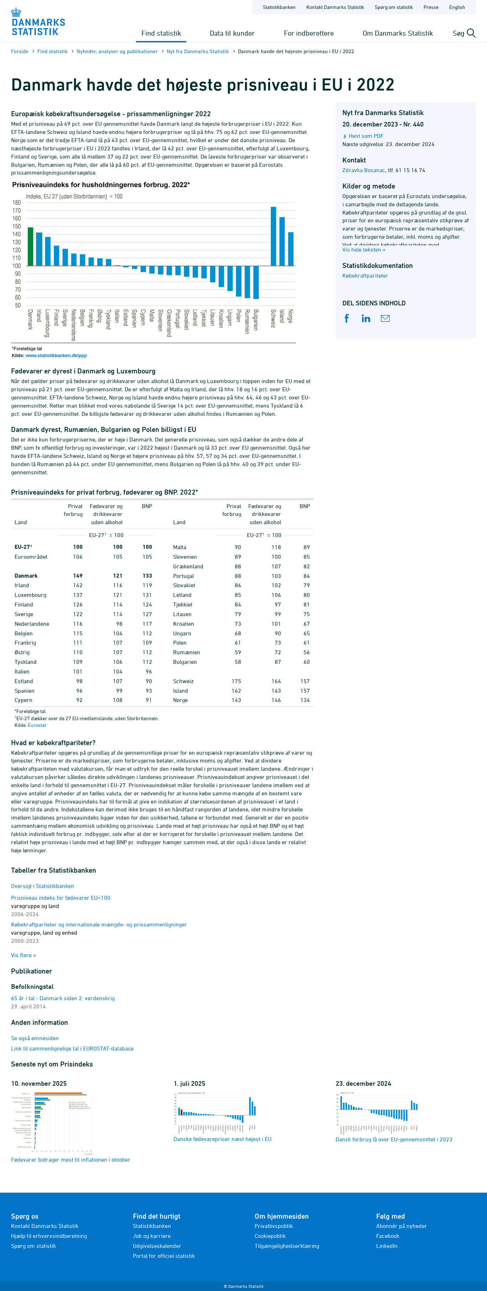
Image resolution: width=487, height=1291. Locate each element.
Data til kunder (232, 33)
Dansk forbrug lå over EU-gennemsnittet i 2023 (394, 1116)
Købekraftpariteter (365, 275)
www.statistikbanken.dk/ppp (56, 355)
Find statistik (161, 33)
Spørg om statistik (33, 1246)
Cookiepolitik (270, 1236)
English (457, 7)
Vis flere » (23, 955)
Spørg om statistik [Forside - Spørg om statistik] (394, 7)
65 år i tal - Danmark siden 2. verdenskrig (63, 998)
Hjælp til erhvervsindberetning (49, 1236)
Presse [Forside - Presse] (431, 7)
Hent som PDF (366, 136)
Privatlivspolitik (274, 1226)
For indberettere (309, 33)
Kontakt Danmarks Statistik (44, 1226)
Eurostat (37, 725)
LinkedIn (387, 1246)
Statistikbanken (279, 7)
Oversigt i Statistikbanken (42, 886)
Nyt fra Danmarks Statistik (198, 51)
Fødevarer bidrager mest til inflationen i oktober (70, 1127)
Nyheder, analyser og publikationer (117, 51)
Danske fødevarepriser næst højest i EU (222, 1116)
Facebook (387, 1236)
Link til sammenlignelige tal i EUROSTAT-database (72, 1048)
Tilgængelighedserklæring (287, 1246)
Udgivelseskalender (157, 1246)
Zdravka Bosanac (363, 170)
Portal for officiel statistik (164, 1256)
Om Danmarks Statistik (398, 33)
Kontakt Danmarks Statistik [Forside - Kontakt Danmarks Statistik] (335, 7)
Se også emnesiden (35, 1038)
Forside (20, 51)
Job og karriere (152, 1236)
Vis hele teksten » (364, 249)
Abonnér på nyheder (401, 1226)
